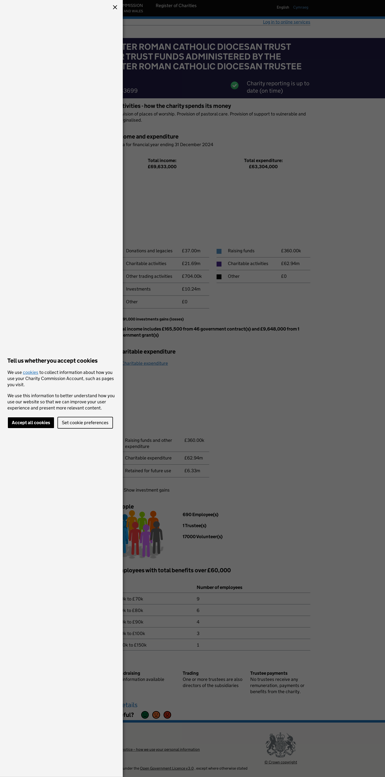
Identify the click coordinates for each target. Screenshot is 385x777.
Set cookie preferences (85, 422)
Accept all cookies (31, 422)
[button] (115, 8)
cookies (30, 372)
